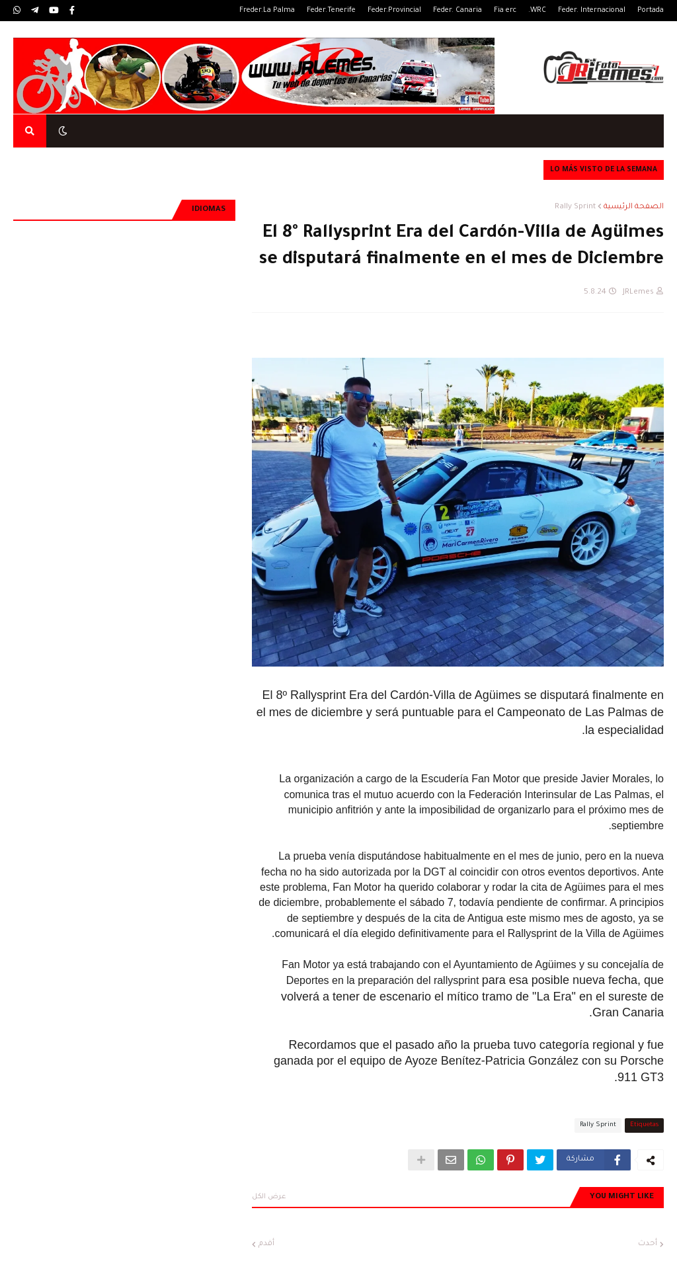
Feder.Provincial (394, 11)
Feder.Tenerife (331, 11)
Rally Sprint (575, 207)
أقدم (266, 1244)
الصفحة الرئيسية (634, 207)
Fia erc (505, 11)
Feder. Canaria (457, 11)
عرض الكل (269, 1197)
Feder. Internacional (591, 11)
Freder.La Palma (267, 11)
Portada (650, 11)
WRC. (537, 11)
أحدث (647, 1244)
